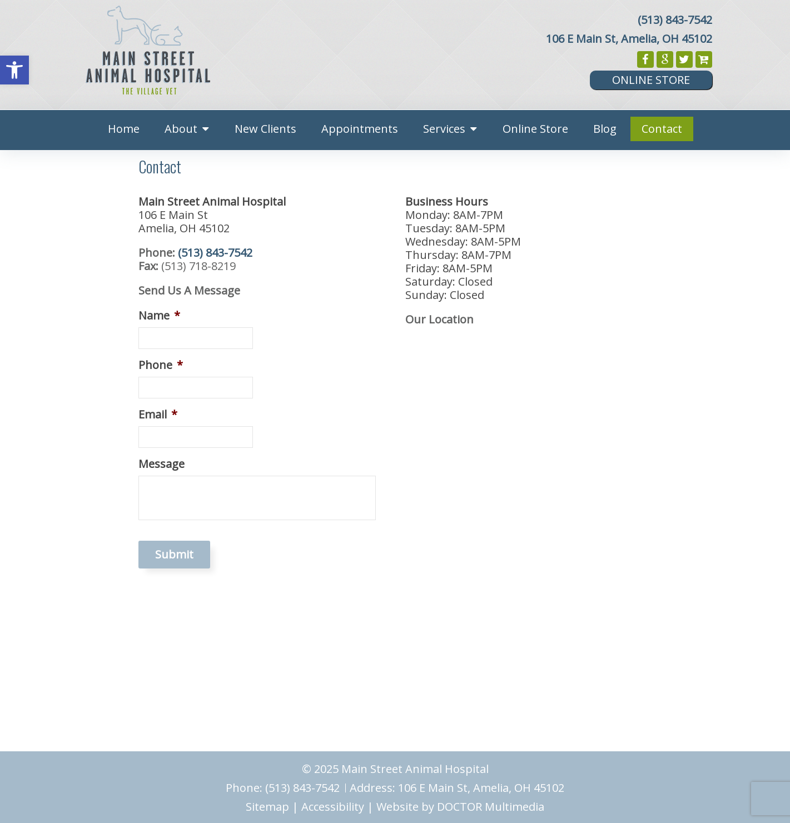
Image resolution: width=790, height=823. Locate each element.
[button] (14, 70)
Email (157, 414)
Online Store (651, 79)
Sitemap (267, 806)
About (181, 128)
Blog (605, 128)
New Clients (265, 128)
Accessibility (332, 806)
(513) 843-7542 (675, 19)
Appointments (359, 128)
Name (159, 315)
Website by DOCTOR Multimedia (460, 806)
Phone (160, 365)
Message (161, 464)
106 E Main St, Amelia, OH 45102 (629, 38)
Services (444, 128)
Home (124, 128)
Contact (662, 128)
